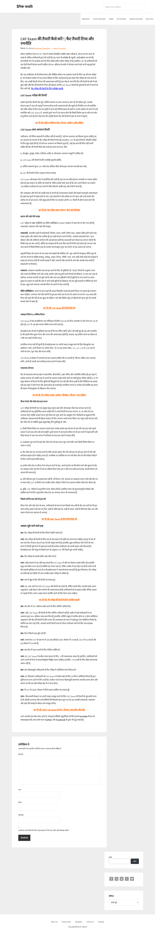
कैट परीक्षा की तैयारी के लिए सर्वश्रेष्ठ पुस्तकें (47, 88)
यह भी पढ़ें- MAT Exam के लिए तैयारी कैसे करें (59, 519)
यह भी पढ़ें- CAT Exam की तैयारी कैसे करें (59, 308)
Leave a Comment (59, 48)
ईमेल (20, 802)
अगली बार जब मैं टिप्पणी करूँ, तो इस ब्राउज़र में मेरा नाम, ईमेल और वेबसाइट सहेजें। (43, 830)
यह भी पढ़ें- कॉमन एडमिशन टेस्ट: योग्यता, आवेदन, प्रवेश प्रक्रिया (59, 122)
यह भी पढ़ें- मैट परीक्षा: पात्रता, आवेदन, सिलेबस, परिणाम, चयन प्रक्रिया (59, 395)
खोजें (110, 857)
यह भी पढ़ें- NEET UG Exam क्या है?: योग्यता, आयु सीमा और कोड (59, 709)
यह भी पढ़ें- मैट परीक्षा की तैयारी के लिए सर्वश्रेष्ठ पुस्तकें (59, 599)
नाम (20, 790)
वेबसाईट (21, 815)
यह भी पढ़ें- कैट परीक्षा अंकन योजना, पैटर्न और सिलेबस (59, 210)
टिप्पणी (21, 754)
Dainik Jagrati (25, 6)
